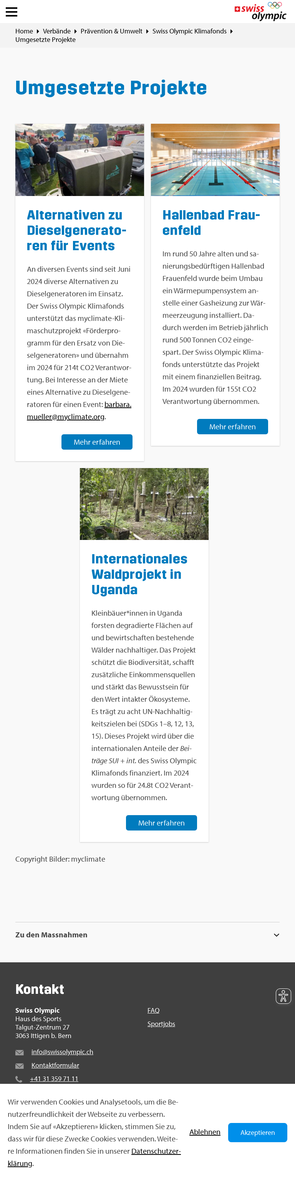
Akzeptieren (257, 1132)
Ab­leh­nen (204, 1131)
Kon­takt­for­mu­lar (55, 1065)
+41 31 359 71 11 (54, 1078)
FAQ (153, 1010)
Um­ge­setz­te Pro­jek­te (45, 39)
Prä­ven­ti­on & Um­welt (112, 31)
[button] (11, 10)
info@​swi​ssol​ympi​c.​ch (62, 1051)
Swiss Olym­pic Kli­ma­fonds (189, 31)
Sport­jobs (161, 1024)
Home (24, 31)
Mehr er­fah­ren (97, 441)
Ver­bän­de (57, 31)
